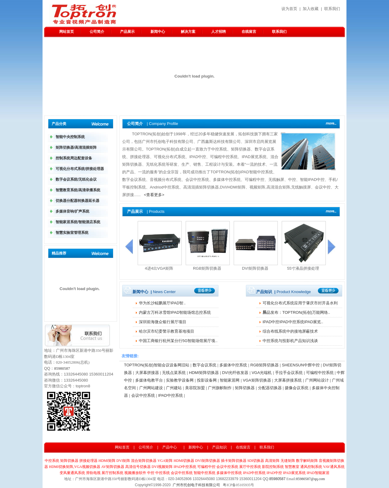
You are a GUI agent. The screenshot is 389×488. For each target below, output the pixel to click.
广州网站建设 (151, 388)
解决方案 (188, 31)
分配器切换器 (270, 388)
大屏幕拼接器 (147, 372)
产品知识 (219, 447)
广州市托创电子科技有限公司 (196, 485)
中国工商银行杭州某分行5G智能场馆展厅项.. (178, 340)
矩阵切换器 (245, 388)
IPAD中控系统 (170, 395)
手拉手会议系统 (289, 372)
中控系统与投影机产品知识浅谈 (290, 340)
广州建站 (174, 388)
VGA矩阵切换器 (257, 380)
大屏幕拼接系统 (288, 380)
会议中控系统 (143, 395)
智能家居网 (229, 380)
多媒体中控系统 (233, 365)
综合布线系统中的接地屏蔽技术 (290, 331)
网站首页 (66, 31)
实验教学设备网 (180, 380)
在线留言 (249, 31)
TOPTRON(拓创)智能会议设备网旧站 (156, 365)
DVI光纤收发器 (235, 372)
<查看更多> (154, 194)
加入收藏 (310, 8)
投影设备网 (207, 380)
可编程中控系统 (320, 372)
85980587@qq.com (310, 479)
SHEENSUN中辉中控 (301, 365)
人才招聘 (218, 31)
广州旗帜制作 (220, 388)
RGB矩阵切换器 (207, 268)
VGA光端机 (262, 372)
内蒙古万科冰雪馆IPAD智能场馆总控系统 (175, 312)
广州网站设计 (317, 380)
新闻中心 (157, 31)
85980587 (62, 368)
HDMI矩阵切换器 (204, 372)
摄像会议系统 (296, 388)
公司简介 (97, 31)
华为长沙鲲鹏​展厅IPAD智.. (162, 303)
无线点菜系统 (174, 372)
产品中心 (169, 447)
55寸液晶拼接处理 (303, 268)
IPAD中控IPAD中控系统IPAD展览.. (293, 322)
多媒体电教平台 (149, 380)
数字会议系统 (204, 365)
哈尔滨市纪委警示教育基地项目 (166, 331)
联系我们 (332, 8)
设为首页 (289, 8)
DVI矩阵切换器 (255, 268)
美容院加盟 (195, 388)
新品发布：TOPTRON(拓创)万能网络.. (296, 312)
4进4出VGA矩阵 (159, 268)
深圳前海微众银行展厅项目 (162, 322)
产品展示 (127, 31)
